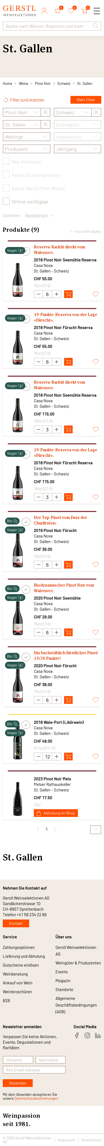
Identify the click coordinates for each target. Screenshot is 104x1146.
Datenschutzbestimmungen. (36, 1098)
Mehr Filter (86, 99)
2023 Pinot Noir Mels (52, 778)
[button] (96, 26)
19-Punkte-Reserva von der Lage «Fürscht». (65, 317)
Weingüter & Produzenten (78, 962)
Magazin (62, 980)
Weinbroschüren (17, 991)
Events (61, 971)
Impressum (66, 1140)
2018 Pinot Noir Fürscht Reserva (63, 327)
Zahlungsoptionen (19, 947)
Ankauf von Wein (17, 982)
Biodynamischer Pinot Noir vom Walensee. (64, 587)
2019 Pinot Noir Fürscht (55, 530)
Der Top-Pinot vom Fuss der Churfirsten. (60, 520)
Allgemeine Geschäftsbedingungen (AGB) (76, 1005)
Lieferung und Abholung (24, 956)
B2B (6, 1000)
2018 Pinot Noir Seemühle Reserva (65, 259)
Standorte (64, 989)
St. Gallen (84, 83)
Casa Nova (43, 265)
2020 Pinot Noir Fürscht (55, 665)
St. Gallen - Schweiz (51, 270)
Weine (23, 83)
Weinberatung (15, 973)
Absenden (17, 1083)
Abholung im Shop (56, 813)
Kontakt (16, 923)
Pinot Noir (43, 83)
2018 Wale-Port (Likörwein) (59, 722)
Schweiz (63, 83)
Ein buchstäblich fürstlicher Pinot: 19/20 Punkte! (66, 655)
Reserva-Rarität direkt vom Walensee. (59, 249)
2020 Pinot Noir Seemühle (57, 597)
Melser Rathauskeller (52, 784)
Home (7, 83)
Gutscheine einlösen (21, 964)
